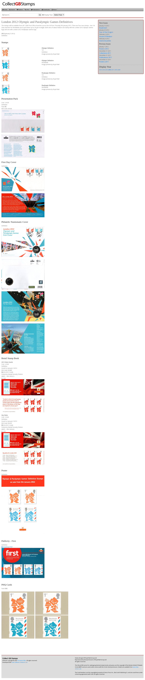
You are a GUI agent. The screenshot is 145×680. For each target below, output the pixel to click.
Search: (5, 15)
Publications (35, 9)
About (54, 9)
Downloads (46, 9)
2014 (103, 70)
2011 (112, 70)
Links (27, 9)
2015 (100, 70)
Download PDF (7, 547)
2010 (116, 70)
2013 (106, 70)
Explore (20, 9)
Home (4, 9)
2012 (109, 70)
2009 (119, 70)
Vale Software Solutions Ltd (19, 662)
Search (12, 9)
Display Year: (47, 15)
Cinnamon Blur (21, 660)
